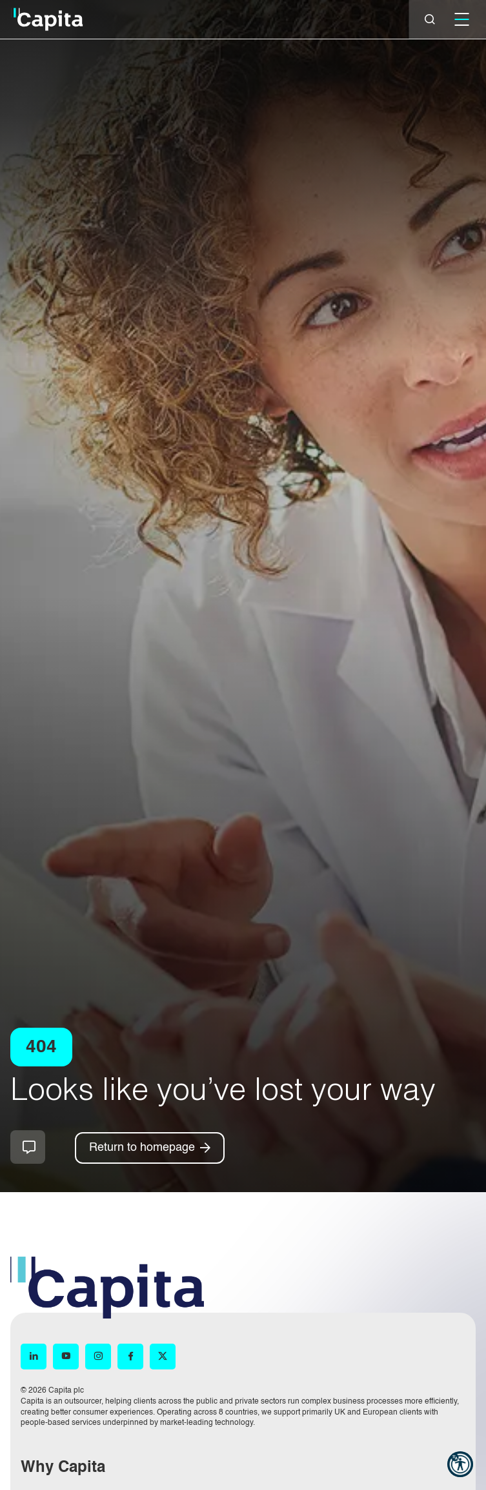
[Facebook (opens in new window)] (130, 1356)
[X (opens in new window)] (162, 1356)
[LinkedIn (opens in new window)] (33, 1356)
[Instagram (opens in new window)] (98, 1356)
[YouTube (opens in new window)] (66, 1356)
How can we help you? (27, 1147)
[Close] (430, 19)
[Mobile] (461, 19)
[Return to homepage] (150, 1148)
